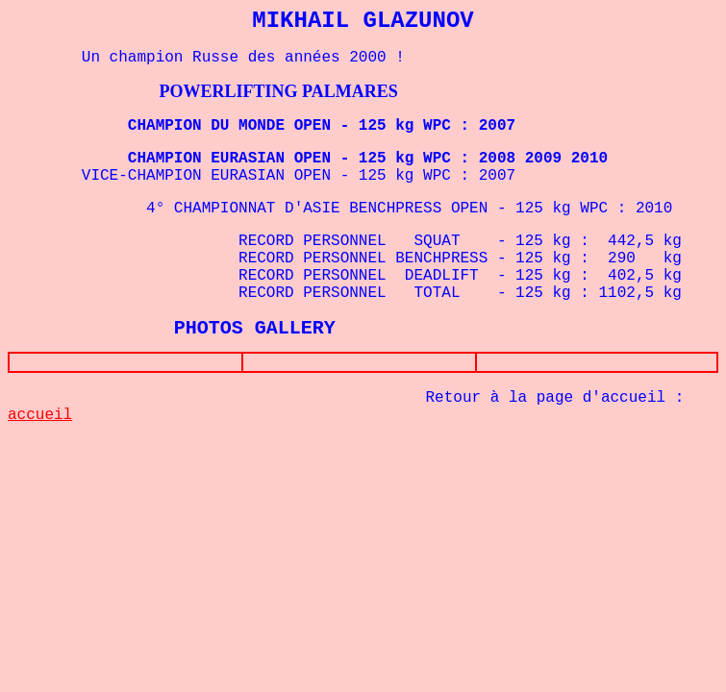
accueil (40, 419)
